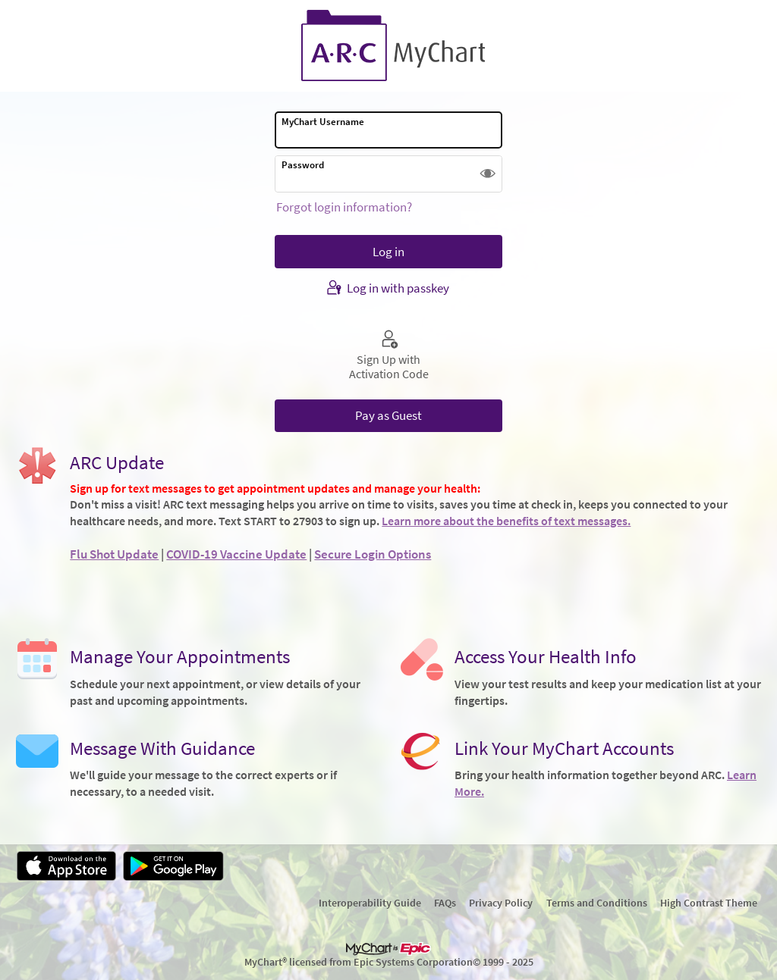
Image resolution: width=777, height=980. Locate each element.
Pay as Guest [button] (388, 415)
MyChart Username (323, 121)
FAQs (445, 903)
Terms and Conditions (596, 903)
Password (303, 164)
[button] (488, 174)
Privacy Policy (501, 903)
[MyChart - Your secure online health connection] (389, 46)
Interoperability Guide (370, 903)
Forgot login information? (344, 207)
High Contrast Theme (708, 903)
